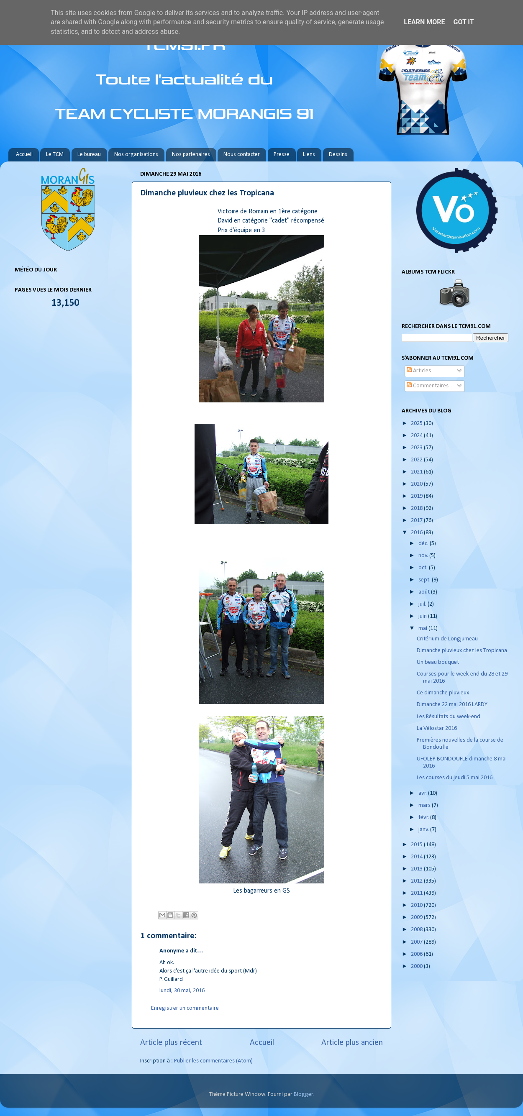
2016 (417, 533)
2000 (417, 966)
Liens (309, 154)
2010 (417, 905)
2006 (417, 954)
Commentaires (428, 386)
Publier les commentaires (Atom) (213, 1061)
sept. (425, 580)
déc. (424, 543)
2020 (417, 484)
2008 (417, 930)
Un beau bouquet (438, 662)
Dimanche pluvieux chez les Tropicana (462, 651)
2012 (417, 881)
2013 (417, 869)
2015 (417, 845)
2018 (417, 508)
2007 (417, 942)
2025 (417, 423)
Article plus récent (171, 1043)
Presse (282, 154)
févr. (424, 817)
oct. (423, 568)
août (424, 592)
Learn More (424, 22)
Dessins (338, 154)
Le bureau (89, 154)
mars (425, 805)
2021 (417, 472)
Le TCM (55, 154)
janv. (424, 830)
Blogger (303, 1094)
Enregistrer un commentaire (185, 1008)
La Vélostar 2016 (437, 728)
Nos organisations (136, 154)
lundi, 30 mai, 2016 (182, 991)
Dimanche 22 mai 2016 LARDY (452, 704)
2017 (417, 520)
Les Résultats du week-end (448, 717)
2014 (417, 857)
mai (423, 628)
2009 (417, 917)
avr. (423, 793)
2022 (417, 460)
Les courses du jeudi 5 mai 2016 (454, 778)
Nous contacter (241, 154)
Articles (419, 371)
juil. (423, 604)
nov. (423, 556)
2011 (417, 893)
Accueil (24, 154)
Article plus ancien (352, 1043)
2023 (417, 448)
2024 (417, 436)
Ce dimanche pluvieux (443, 693)
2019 (417, 496)
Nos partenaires (191, 154)
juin (423, 616)
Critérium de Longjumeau (447, 639)
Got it (463, 22)
